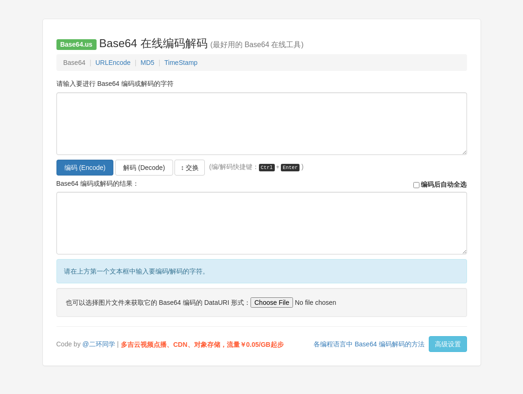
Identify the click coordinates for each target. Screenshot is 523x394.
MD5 (147, 62)
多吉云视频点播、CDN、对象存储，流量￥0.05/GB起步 (202, 344)
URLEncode (113, 62)
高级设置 (448, 344)
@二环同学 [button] (99, 344)
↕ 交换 (190, 167)
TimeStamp (180, 62)
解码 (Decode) (144, 167)
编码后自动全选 (440, 184)
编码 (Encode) (85, 167)
